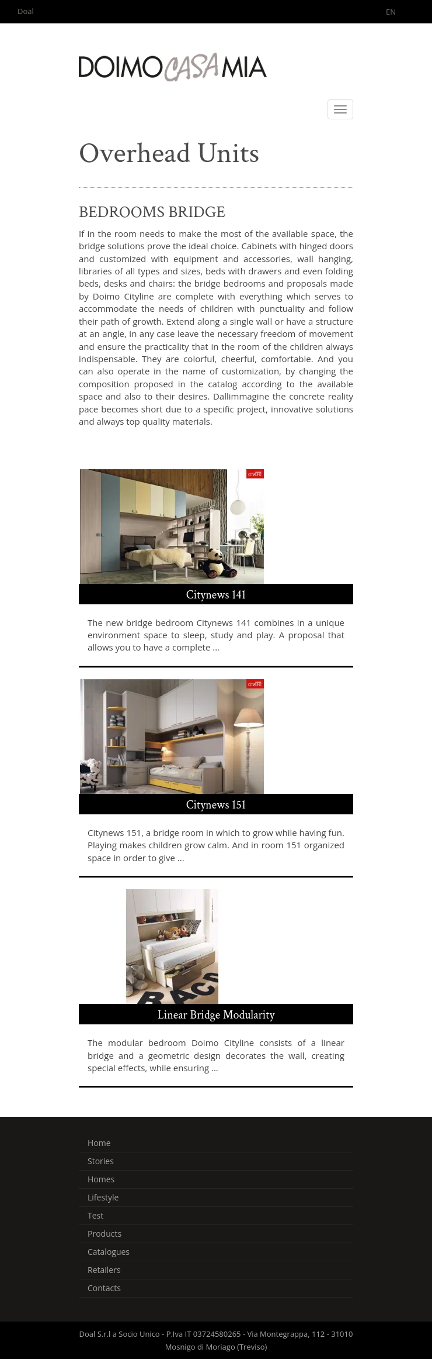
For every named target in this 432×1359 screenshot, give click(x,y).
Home (99, 1142)
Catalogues (109, 1251)
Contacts (104, 1287)
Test (95, 1215)
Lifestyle (103, 1197)
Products (104, 1233)
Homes (101, 1179)
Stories (101, 1161)
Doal (26, 11)
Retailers (104, 1269)
